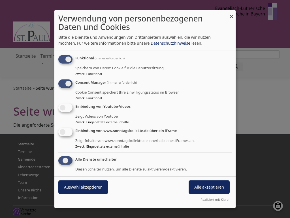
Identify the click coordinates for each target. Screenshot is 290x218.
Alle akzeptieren (209, 187)
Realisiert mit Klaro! (215, 199)
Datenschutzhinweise (170, 43)
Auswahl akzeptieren (83, 187)
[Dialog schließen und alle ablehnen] (231, 13)
